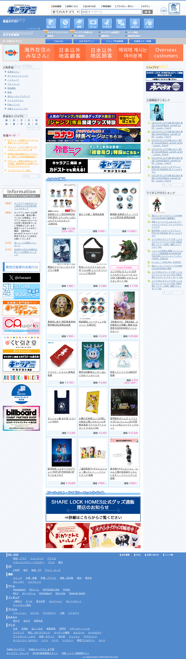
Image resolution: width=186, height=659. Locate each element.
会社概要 (125, 555)
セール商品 (133, 32)
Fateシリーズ (13, 104)
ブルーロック (13, 84)
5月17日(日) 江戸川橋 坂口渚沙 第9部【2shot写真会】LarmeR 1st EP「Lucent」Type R (167, 134)
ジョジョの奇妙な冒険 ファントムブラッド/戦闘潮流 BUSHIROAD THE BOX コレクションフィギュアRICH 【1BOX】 (167, 255)
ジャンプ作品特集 (114, 41)
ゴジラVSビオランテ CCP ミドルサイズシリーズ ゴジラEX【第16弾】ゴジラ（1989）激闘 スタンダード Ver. (167, 285)
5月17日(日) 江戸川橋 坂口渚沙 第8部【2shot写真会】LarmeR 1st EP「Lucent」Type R (167, 178)
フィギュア (107, 23)
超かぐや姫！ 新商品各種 (91, 214)
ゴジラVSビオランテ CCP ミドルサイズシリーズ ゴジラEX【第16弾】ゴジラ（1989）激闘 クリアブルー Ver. (167, 243)
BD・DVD (13, 554)
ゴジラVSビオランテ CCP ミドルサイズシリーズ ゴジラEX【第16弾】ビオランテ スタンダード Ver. (167, 274)
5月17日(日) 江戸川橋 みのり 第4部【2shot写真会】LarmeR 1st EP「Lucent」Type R (167, 152)
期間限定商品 (134, 36)
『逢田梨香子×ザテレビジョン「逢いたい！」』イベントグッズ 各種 (93, 471)
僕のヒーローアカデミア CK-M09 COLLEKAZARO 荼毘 (167, 267)
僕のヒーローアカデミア (18, 96)
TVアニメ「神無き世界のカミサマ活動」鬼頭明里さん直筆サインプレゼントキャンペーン (23, 163)
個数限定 (105, 36)
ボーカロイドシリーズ (17, 76)
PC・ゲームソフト (93, 23)
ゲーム (11, 586)
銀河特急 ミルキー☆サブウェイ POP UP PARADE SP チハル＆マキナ (61, 471)
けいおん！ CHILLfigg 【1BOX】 (167, 262)
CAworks (58, 41)
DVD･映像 (51, 23)
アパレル (121, 23)
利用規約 (106, 6)
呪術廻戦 (11, 88)
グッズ (149, 23)
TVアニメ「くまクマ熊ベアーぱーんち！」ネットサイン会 (22, 148)
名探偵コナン (13, 72)
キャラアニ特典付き (83, 32)
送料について (72, 6)
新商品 (50, 36)
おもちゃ (135, 23)
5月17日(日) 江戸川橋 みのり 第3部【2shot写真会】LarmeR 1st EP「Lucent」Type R (167, 143)
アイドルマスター (15, 100)
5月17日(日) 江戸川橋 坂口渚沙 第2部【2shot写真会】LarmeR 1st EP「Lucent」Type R (167, 125)
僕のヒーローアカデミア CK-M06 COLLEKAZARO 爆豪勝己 (167, 216)
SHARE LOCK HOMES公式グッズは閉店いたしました (25, 252)
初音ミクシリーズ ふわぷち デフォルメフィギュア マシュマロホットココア (167, 224)
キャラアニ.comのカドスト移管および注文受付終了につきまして (25, 206)
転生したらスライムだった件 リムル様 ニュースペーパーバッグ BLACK (93, 270)
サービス (90, 6)
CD (65, 23)
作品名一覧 (34, 128)
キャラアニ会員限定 (110, 32)
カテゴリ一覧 (34, 29)
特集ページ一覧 (32, 176)
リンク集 (168, 555)
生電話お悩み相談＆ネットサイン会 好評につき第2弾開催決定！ (23, 155)
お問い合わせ (152, 555)
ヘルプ (163, 10)
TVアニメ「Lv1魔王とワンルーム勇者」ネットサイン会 (23, 141)
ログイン (146, 6)
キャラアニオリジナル (57, 32)
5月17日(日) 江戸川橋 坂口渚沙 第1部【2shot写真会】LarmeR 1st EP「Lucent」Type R (167, 160)
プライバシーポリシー (126, 6)
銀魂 (9, 92)
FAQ (137, 555)
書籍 (79, 23)
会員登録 (56, 6)
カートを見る (174, 8)
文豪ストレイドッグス (17, 109)
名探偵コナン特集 (142, 41)
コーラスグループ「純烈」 (20, 170)
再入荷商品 (79, 36)
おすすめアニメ (86, 41)
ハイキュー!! (13, 80)
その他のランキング (174, 185)
